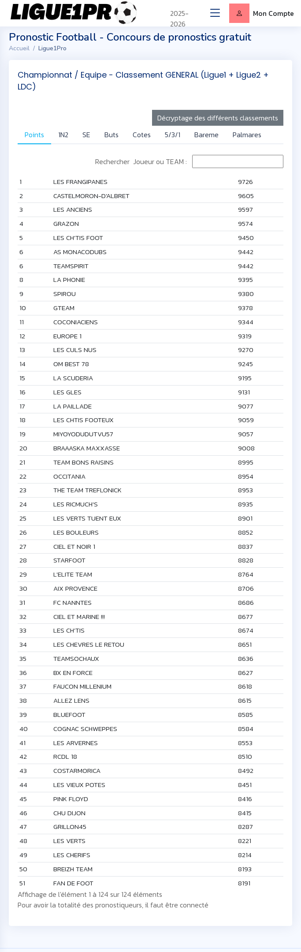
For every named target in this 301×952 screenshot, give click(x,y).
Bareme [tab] (206, 134)
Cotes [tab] (142, 134)
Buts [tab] (111, 134)
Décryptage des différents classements (217, 117)
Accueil (19, 48)
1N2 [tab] (63, 134)
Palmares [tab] (247, 134)
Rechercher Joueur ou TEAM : (189, 161)
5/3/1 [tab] (172, 134)
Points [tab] (34, 134)
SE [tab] (86, 134)
